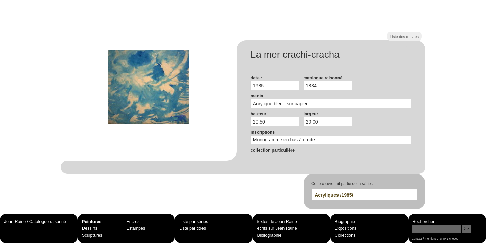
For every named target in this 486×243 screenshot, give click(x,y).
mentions (431, 238)
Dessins (89, 228)
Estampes (135, 228)
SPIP (442, 238)
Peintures (91, 221)
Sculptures (92, 235)
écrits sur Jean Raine (277, 228)
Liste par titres (192, 228)
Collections (345, 235)
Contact (417, 238)
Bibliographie (269, 235)
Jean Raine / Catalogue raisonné (35, 221)
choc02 (454, 238)
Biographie (345, 221)
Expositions (345, 228)
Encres (132, 221)
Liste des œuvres (404, 37)
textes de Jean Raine (277, 221)
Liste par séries (193, 221)
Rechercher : (424, 221)
